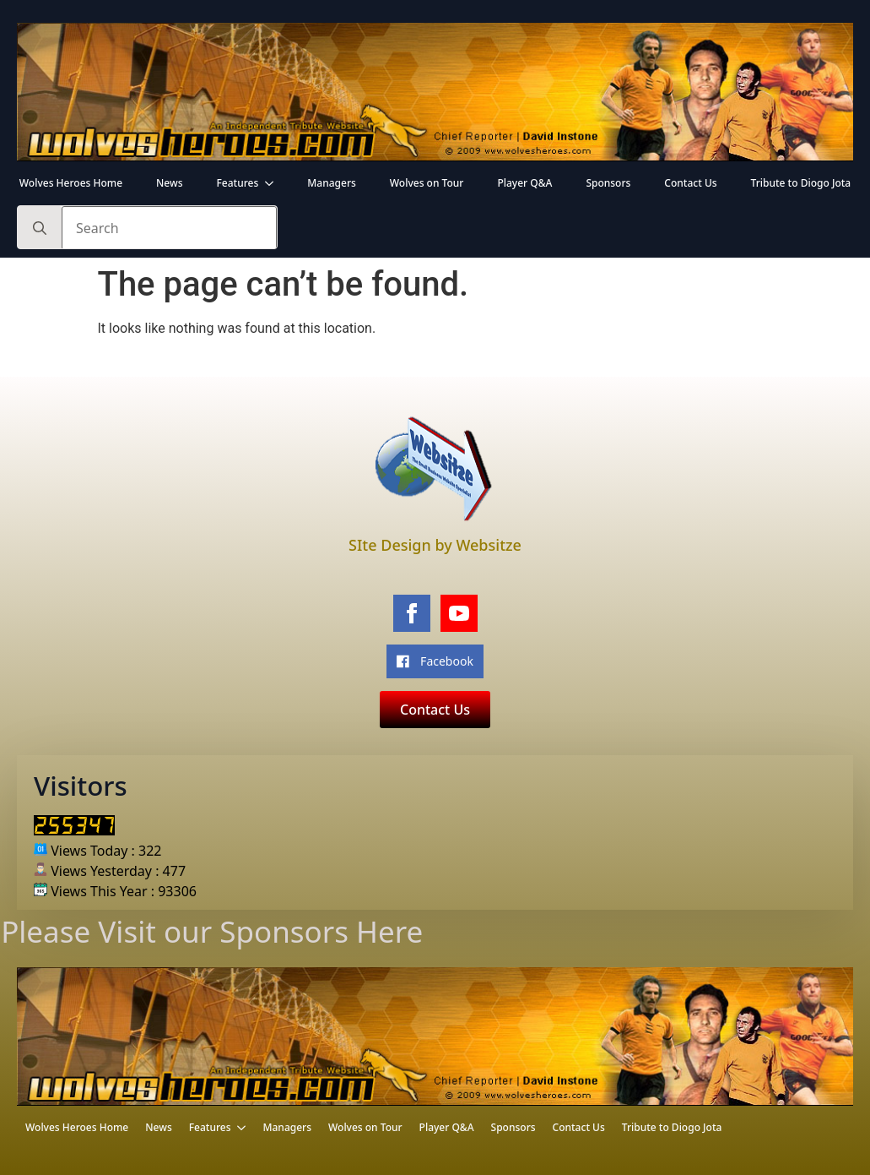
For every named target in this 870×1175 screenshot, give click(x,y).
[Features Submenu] (274, 183)
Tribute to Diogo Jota (801, 183)
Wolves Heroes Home (70, 183)
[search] (40, 228)
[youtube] (459, 613)
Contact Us (690, 183)
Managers (331, 183)
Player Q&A (524, 183)
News (169, 183)
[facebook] (411, 613)
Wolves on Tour (427, 183)
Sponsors (608, 183)
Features (238, 183)
